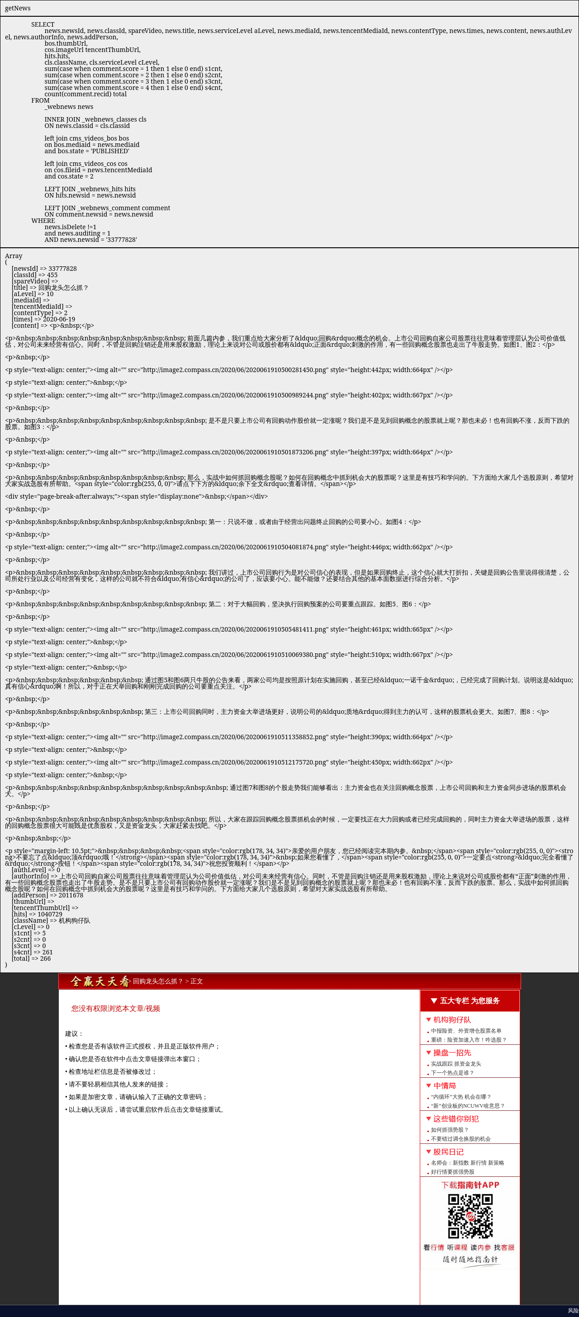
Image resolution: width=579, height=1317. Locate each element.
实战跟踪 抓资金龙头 (456, 1064)
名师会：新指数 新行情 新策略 (467, 1163)
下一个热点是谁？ (453, 1073)
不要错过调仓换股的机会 (461, 1139)
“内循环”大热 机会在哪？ (461, 1097)
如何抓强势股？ (450, 1130)
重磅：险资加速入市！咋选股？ (469, 1040)
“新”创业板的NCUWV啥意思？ (468, 1106)
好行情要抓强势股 (453, 1172)
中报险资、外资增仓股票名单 (466, 1031)
